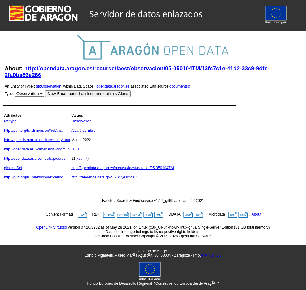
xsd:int (82, 158)
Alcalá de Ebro (83, 130)
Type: (9, 94)
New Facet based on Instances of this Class (88, 93)
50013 (76, 149)
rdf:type (10, 121)
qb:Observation (48, 86)
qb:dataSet (13, 168)
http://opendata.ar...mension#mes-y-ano (37, 140)
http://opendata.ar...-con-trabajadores (34, 158)
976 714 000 (211, 255)
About (256, 214)
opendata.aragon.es (113, 86)
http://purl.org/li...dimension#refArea (33, 130)
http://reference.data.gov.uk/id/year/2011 (104, 177)
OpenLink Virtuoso (51, 227)
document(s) (179, 86)
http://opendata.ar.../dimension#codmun (37, 149)
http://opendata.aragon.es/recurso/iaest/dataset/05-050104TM (122, 168)
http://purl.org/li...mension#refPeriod (33, 177)
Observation (81, 121)
